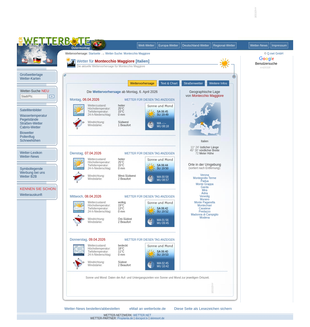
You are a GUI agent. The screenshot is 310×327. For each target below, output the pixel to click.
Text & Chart (169, 83)
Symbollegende (31, 169)
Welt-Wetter (146, 45)
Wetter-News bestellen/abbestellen (92, 309)
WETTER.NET (142, 315)
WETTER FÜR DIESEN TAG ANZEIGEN (150, 99)
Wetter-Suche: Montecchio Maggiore (127, 53)
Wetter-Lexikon (31, 153)
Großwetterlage (31, 75)
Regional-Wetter (224, 45)
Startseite (94, 53)
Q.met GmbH (275, 53)
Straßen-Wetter (31, 123)
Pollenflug (27, 137)
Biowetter (27, 133)
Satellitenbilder (31, 110)
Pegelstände (29, 119)
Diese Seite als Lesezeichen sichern (203, 309)
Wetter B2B (28, 176)
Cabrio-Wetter (30, 127)
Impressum (279, 45)
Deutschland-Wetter (195, 45)
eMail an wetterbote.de (147, 309)
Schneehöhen (30, 140)
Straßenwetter (193, 83)
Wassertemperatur (33, 116)
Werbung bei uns (32, 173)
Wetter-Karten (30, 79)
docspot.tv (141, 318)
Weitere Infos (218, 83)
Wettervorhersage (142, 83)
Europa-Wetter (168, 45)
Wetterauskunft (31, 195)
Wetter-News (258, 45)
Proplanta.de (125, 318)
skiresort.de (157, 318)
